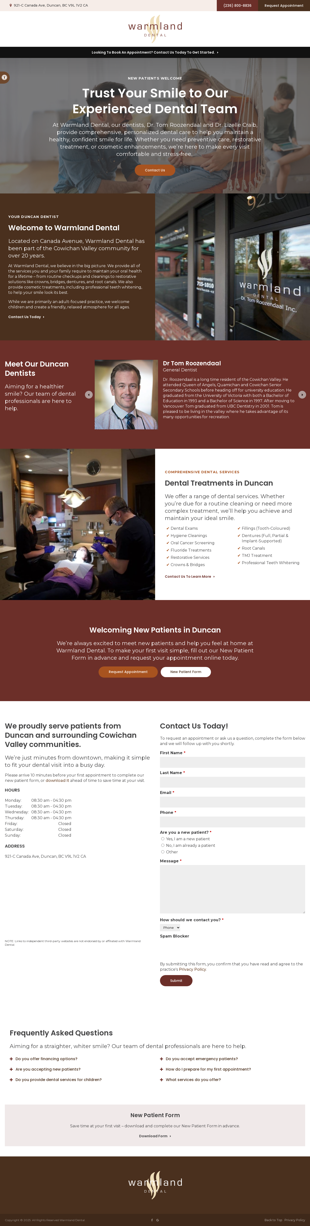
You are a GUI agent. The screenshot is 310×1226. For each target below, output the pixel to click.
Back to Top (273, 1220)
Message (171, 861)
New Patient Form (185, 671)
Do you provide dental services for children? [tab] (59, 1079)
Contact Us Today (24, 316)
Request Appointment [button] (284, 5)
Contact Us (155, 170)
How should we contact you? (192, 920)
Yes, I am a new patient (185, 839)
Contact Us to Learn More (188, 576)
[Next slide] (302, 395)
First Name (172, 753)
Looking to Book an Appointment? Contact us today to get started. (153, 52)
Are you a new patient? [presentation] (185, 832)
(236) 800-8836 (237, 5)
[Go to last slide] (89, 395)
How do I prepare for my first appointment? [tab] (208, 1069)
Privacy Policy (192, 969)
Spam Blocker (174, 936)
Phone (168, 812)
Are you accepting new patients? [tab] (48, 1069)
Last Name (172, 772)
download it (57, 780)
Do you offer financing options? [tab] (46, 1059)
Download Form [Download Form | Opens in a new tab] (153, 1136)
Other (169, 852)
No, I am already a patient (188, 845)
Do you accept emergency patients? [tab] (202, 1059)
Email (167, 792)
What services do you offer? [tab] (193, 1079)
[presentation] (197, 949)
